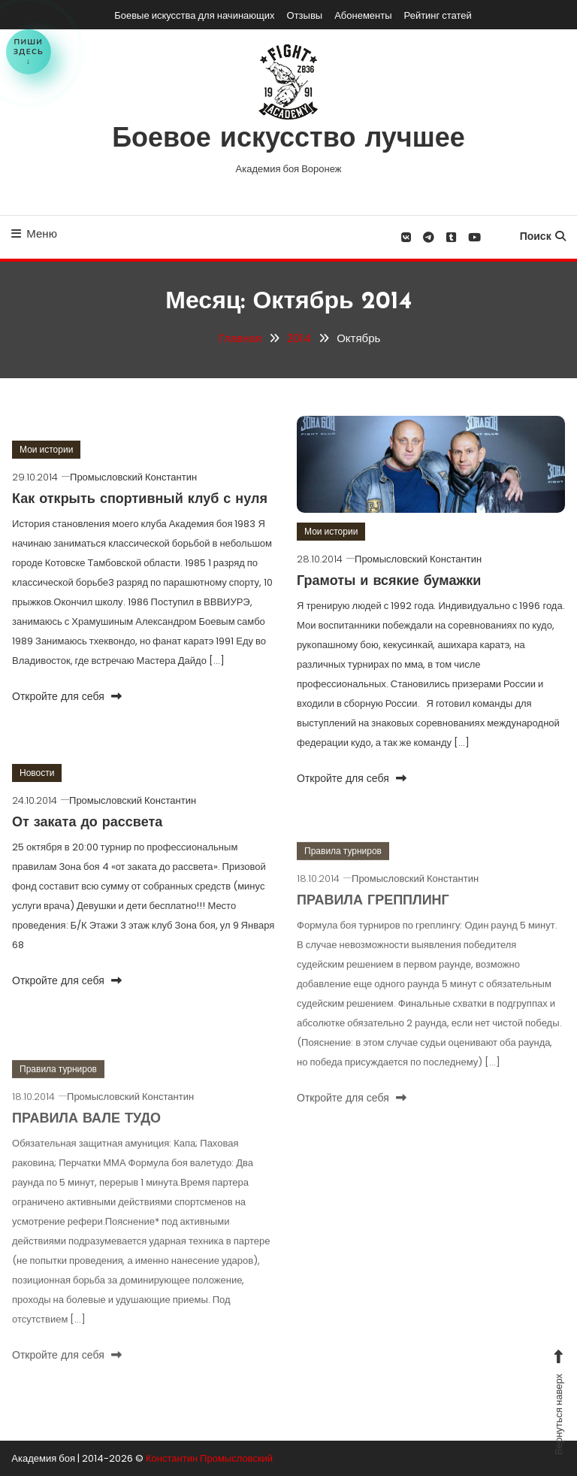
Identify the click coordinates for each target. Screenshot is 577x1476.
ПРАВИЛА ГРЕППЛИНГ (373, 915)
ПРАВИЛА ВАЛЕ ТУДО (86, 1133)
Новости (37, 772)
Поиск (543, 236)
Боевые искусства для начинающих (194, 15)
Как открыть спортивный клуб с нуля (139, 500)
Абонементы (362, 15)
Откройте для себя (67, 696)
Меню (34, 233)
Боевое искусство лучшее (288, 139)
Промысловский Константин (133, 477)
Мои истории (46, 449)
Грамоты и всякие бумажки (389, 581)
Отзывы (305, 15)
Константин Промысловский (209, 1458)
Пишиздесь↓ (29, 52)
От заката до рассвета (87, 823)
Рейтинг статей (438, 15)
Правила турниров (343, 865)
